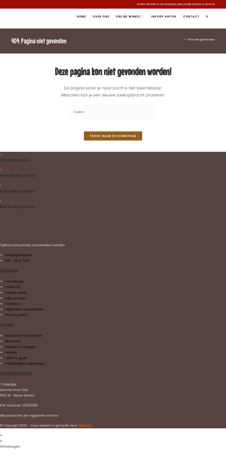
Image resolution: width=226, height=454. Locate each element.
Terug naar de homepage (113, 136)
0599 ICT (85, 425)
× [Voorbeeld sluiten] (1, 435)
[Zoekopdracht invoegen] (113, 112)
